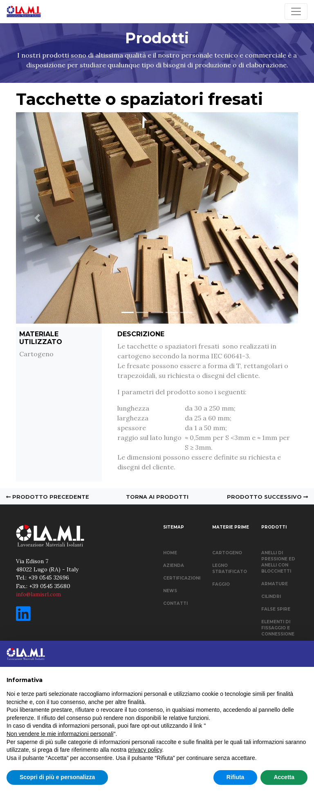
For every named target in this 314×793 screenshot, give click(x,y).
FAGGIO (221, 584)
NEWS (170, 590)
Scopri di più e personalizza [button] (57, 777)
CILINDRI (271, 596)
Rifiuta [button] (235, 777)
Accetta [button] (284, 777)
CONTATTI (175, 603)
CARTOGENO (227, 552)
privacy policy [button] (145, 749)
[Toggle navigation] (296, 11)
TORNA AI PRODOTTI (157, 497)
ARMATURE (274, 583)
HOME (170, 552)
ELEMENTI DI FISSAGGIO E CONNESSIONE (277, 628)
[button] (37, 218)
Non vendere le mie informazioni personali (60, 734)
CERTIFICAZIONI (181, 578)
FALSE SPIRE (275, 609)
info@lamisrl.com (38, 594)
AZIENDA (173, 565)
